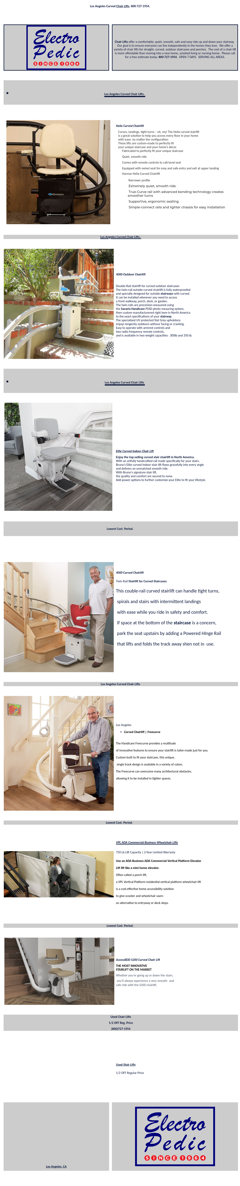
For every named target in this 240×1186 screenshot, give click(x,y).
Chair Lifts (122, 6)
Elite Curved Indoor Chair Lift (135, 451)
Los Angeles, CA (56, 1166)
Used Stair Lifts (125, 1064)
